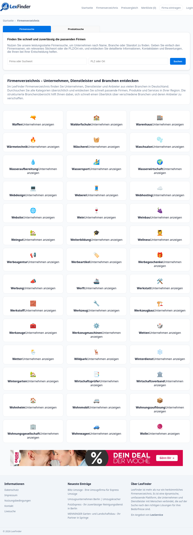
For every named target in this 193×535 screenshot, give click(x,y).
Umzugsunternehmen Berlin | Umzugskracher (94, 499)
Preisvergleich (129, 7)
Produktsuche (76, 29)
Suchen (178, 61)
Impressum (10, 495)
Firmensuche (27, 29)
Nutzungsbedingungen (17, 500)
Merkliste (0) (148, 7)
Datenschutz (11, 490)
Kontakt (8, 506)
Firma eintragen (171, 7)
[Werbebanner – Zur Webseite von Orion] (96, 458)
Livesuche (10, 511)
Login (189, 7)
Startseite (87, 7)
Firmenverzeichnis (107, 7)
